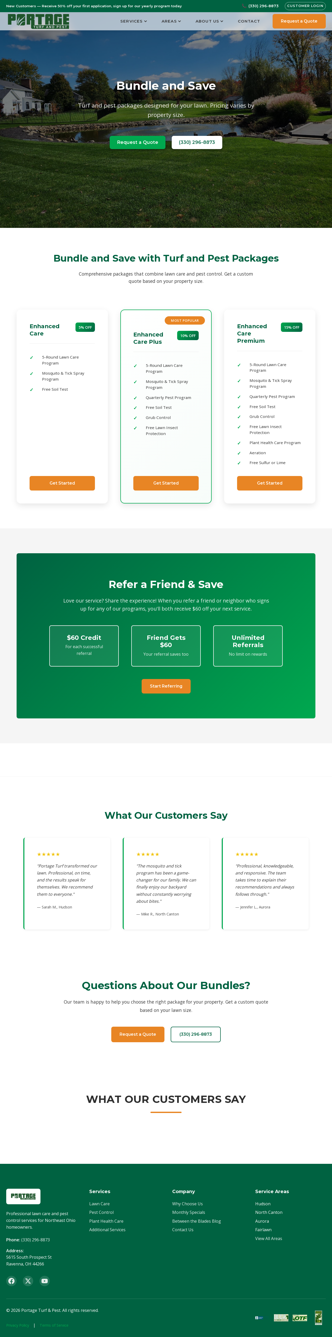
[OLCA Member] (281, 1318)
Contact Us (182, 1230)
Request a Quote (299, 21)
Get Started (62, 483)
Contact (249, 21)
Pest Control (101, 1212)
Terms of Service (54, 1325)
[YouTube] (44, 1281)
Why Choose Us (187, 1204)
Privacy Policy (17, 1325)
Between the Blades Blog (196, 1221)
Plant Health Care (106, 1221)
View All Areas (268, 1238)
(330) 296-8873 (197, 142)
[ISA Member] (318, 1318)
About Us (210, 21)
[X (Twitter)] (28, 1281)
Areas (171, 21)
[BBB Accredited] (262, 1318)
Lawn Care (99, 1204)
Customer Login (305, 6)
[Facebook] (11, 1281)
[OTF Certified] (300, 1318)
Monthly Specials (188, 1212)
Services (133, 21)
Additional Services (107, 1230)
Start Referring (166, 686)
